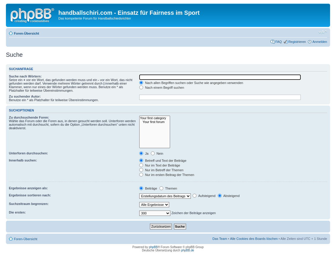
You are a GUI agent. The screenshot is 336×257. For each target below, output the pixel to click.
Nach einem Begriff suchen (161, 87)
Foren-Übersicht (26, 33)
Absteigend (229, 196)
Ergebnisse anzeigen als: (28, 188)
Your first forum (154, 122)
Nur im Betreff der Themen (161, 170)
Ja (143, 153)
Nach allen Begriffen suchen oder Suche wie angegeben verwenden (191, 83)
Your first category (154, 118)
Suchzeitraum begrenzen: (29, 204)
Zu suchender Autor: (25, 96)
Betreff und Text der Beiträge (162, 160)
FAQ (278, 41)
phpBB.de (187, 250)
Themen (168, 188)
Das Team (219, 238)
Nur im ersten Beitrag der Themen (166, 175)
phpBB (153, 247)
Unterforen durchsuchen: (28, 153)
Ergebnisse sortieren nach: (30, 195)
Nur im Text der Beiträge (159, 165)
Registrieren (297, 41)
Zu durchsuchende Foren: (29, 117)
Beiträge (148, 188)
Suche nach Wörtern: (25, 76)
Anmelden (319, 41)
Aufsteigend (204, 196)
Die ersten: (17, 212)
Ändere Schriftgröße (323, 32)
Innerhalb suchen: (23, 160)
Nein (157, 153)
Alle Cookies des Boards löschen (254, 238)
